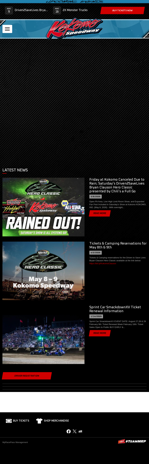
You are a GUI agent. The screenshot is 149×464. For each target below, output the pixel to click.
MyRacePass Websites (132, 441)
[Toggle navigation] (7, 29)
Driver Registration (26, 376)
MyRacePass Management (15, 442)
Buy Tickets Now (122, 10)
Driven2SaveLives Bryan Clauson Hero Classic (31, 10)
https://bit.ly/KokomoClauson (102, 263)
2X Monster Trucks (75, 10)
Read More (99, 213)
